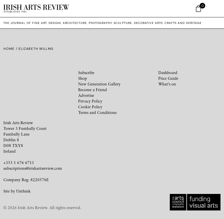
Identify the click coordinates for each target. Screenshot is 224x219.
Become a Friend (92, 89)
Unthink (23, 191)
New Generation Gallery (99, 83)
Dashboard (167, 72)
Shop (82, 78)
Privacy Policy (90, 101)
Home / (10, 49)
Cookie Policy (90, 106)
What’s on (167, 83)
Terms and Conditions (97, 112)
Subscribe (86, 72)
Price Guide (168, 78)
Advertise (86, 95)
